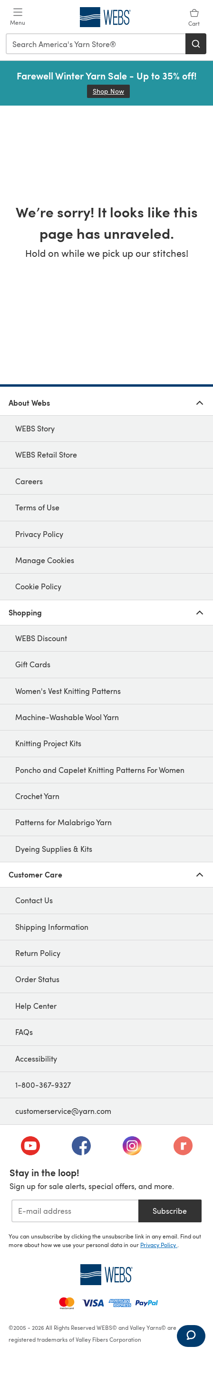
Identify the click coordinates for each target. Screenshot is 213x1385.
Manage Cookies (44, 560)
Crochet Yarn (37, 796)
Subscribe (170, 1211)
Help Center (36, 1006)
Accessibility (36, 1058)
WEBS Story (35, 428)
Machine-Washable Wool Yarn (67, 717)
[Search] (195, 43)
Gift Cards (32, 664)
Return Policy (37, 953)
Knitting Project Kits (48, 743)
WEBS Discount (41, 638)
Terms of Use (37, 507)
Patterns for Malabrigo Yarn (63, 822)
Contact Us (34, 900)
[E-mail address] (74, 1211)
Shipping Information (51, 927)
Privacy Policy (39, 534)
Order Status (37, 979)
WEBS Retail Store (46, 454)
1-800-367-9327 (43, 1085)
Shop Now (111, 91)
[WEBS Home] (106, 1274)
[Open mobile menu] (17, 17)
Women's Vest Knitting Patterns (68, 691)
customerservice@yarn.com (63, 1111)
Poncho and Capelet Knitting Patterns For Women (99, 770)
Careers (29, 481)
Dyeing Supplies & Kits (53, 849)
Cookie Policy (38, 586)
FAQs (24, 1032)
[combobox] (96, 43)
